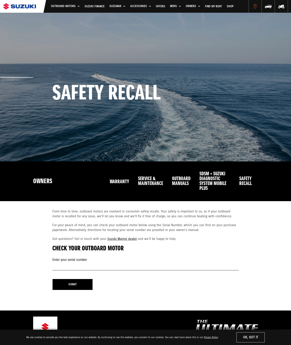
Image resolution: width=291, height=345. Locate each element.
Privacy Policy (211, 337)
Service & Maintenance (150, 181)
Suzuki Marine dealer (122, 239)
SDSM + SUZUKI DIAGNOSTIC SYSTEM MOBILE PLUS (212, 181)
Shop (230, 6)
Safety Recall (245, 181)
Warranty (119, 181)
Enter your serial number (69, 260)
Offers (160, 6)
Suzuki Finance (94, 6)
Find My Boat (213, 6)
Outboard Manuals (181, 181)
